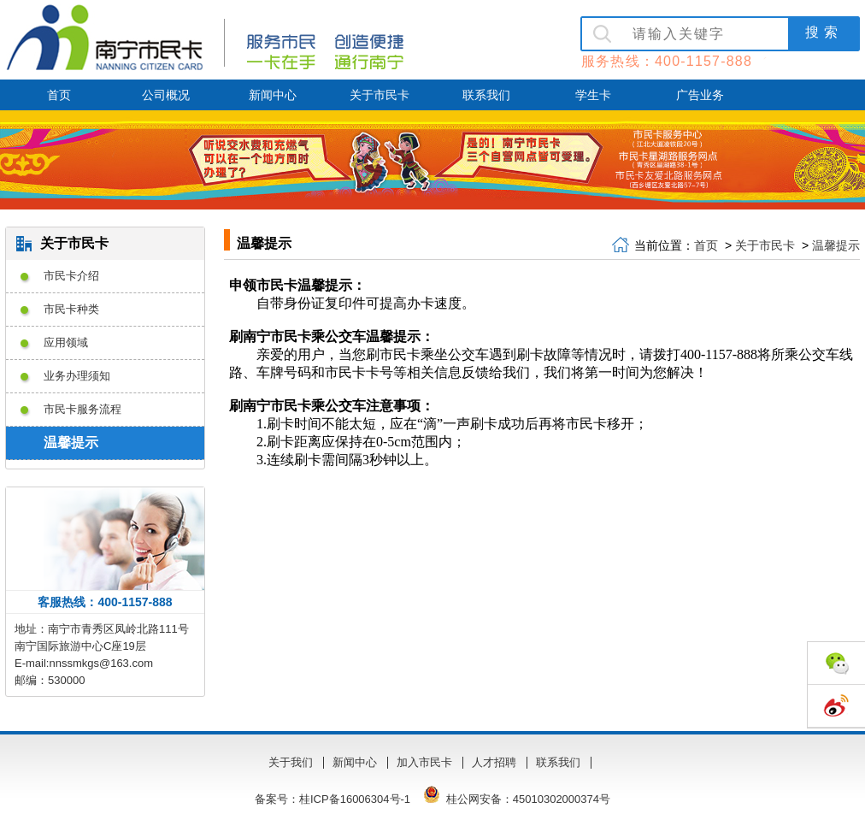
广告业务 (700, 95)
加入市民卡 (424, 762)
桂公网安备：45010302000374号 (515, 799)
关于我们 (290, 762)
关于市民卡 (379, 95)
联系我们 (486, 95)
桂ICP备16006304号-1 (354, 799)
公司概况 (166, 95)
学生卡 (593, 95)
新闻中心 (273, 95)
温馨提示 (836, 245)
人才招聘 (494, 762)
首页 (59, 95)
